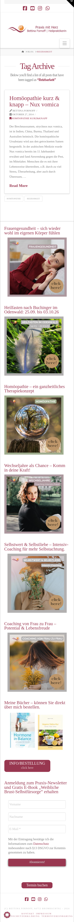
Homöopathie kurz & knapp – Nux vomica (34, 101)
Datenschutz (41, 843)
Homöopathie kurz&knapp (28, 118)
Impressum (44, 914)
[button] (65, 43)
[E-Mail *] (37, 829)
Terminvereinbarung (57, 916)
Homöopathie (14, 199)
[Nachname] (37, 816)
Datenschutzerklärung (22, 916)
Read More (18, 186)
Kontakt (28, 914)
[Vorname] (37, 804)
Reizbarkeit (33, 199)
